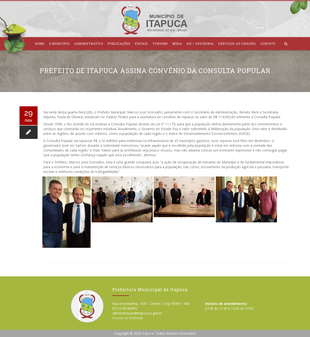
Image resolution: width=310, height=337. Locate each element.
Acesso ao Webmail (127, 318)
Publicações (119, 43)
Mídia (177, 43)
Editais (141, 43)
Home (39, 43)
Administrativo (88, 43)
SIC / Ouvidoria (200, 43)
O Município (59, 43)
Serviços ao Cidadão (237, 43)
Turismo (160, 43)
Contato (267, 43)
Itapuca (148, 333)
